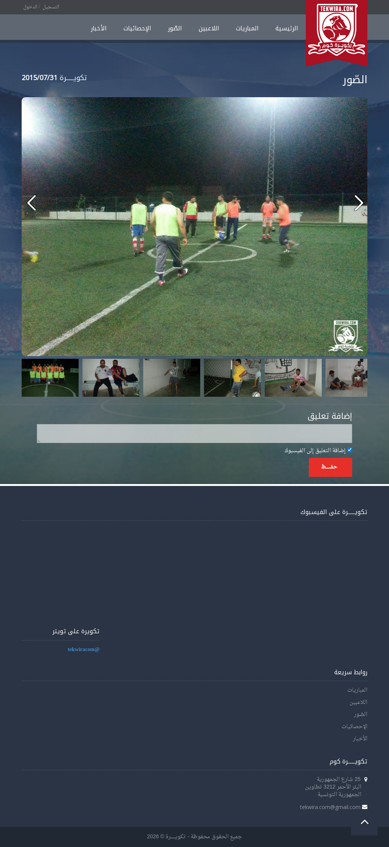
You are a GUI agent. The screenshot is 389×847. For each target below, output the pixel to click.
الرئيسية (286, 28)
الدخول (30, 7)
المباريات (247, 28)
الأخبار (99, 28)
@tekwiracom (84, 650)
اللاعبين (209, 28)
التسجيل (51, 7)
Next (357, 378)
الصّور (175, 28)
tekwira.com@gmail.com (330, 807)
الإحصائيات (137, 28)
